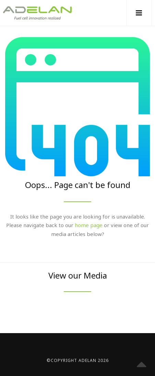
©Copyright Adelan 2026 (78, 360)
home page (89, 225)
